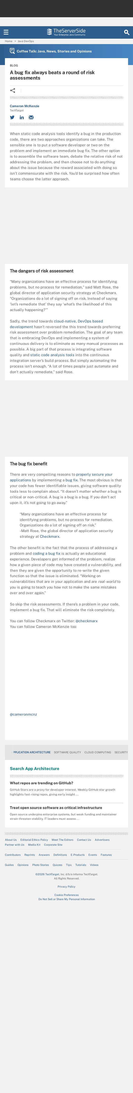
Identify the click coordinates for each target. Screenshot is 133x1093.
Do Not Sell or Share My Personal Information (66, 899)
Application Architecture (30, 752)
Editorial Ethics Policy (34, 839)
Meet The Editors (62, 839)
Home (8, 41)
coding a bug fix (46, 553)
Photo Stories (40, 864)
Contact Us (84, 839)
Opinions (23, 864)
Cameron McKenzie (24, 106)
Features (106, 854)
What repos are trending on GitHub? (41, 783)
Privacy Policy (66, 886)
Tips (69, 864)
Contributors (13, 854)
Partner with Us (14, 844)
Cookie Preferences (66, 894)
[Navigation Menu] (6, 32)
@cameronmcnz (23, 714)
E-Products (78, 854)
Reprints (29, 854)
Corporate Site (53, 844)
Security (121, 752)
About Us (11, 839)
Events (92, 854)
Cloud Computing (97, 752)
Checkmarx (49, 536)
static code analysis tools (52, 355)
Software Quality (67, 752)
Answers (44, 854)
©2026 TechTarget (47, 874)
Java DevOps (26, 41)
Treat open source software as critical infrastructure (56, 808)
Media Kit (34, 844)
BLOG (14, 65)
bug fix (72, 480)
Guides (9, 864)
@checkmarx (87, 621)
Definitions (60, 854)
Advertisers (102, 839)
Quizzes (57, 864)
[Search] (127, 32)
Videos (94, 864)
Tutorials (80, 864)
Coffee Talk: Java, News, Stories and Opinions (54, 51)
